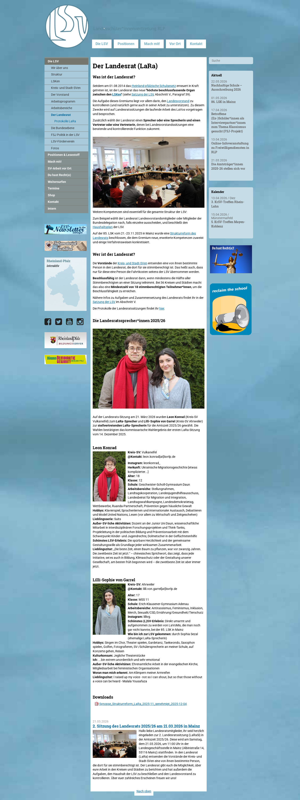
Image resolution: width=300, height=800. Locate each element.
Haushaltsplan (103, 227)
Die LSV (102, 44)
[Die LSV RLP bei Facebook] (47, 322)
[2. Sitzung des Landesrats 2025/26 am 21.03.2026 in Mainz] (115, 755)
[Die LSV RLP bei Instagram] (80, 322)
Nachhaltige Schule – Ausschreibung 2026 (226, 87)
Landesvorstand (178, 101)
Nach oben (144, 791)
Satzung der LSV (142, 94)
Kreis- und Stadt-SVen (132, 263)
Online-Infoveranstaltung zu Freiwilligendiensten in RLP (230, 147)
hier (161, 308)
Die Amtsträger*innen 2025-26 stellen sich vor (228, 166)
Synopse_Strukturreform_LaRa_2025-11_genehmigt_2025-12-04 (143, 704)
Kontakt (196, 44)
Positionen (126, 44)
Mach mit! (152, 44)
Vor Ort (175, 44)
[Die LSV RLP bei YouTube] (69, 322)
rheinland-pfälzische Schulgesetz (153, 86)
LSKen (116, 94)
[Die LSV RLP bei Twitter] (58, 322)
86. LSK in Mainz (223, 102)
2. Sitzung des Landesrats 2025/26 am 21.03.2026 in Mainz (146, 726)
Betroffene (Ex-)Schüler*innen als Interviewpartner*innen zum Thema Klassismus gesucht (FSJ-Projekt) (228, 122)
